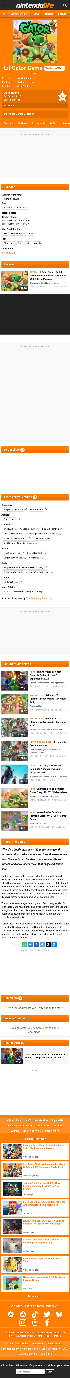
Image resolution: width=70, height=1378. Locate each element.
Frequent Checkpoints (13, 509)
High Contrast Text (12, 553)
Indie (27, 243)
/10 (18, 96)
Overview (8, 123)
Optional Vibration (42, 538)
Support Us (57, 1120)
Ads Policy (58, 1125)
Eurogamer (54, 1348)
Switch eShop (24, 78)
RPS (50, 1354)
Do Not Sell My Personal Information (44, 1336)
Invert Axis (8, 529)
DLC (67, 686)
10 (24, 805)
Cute (20, 243)
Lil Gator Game (34, 68)
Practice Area (10, 519)
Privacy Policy (25, 1125)
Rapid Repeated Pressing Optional (19, 543)
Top (10, 1120)
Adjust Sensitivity (27, 529)
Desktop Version (50, 1130)
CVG (42, 1354)
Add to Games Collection (19, 114)
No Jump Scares (11, 582)
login (45, 1028)
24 (24, 288)
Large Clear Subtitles (13, 558)
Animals (37, 243)
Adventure (8, 207)
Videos (53, 780)
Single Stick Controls (13, 534)
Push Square (22, 1343)
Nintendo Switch (59, 800)
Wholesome (9, 243)
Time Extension (54, 1343)
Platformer (21, 207)
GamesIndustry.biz (27, 1354)
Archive (15, 1130)
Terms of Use (43, 1125)
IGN (43, 1348)
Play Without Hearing (39, 572)
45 (24, 781)
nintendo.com (10, 252)
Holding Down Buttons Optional (43, 534)
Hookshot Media (18, 1332)
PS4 (31, 233)
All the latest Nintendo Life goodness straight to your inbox (35, 1365)
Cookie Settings (30, 1130)
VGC (65, 1348)
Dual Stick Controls (50, 529)
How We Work (41, 1120)
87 (24, 711)
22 (24, 828)
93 (24, 734)
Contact (11, 1125)
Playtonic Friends (26, 82)
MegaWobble (23, 86)
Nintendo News (30, 1348)
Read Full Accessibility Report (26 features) (24, 592)
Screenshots (38, 123)
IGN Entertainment (44, 1332)
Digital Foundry (11, 1348)
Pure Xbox (37, 1343)
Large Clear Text (34, 553)
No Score (9, 105)
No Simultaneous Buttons (15, 538)
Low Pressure (36, 509)
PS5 (5, 233)
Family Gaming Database (39, 598)
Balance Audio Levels (13, 572)
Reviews (22, 123)
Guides (53, 123)
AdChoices (21, 1336)
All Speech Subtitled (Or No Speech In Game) (23, 567)
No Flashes (34, 558)
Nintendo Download (59, 756)
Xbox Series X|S (18, 233)
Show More (35, 1296)
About (19, 1120)
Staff (28, 1120)
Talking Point (56, 710)
